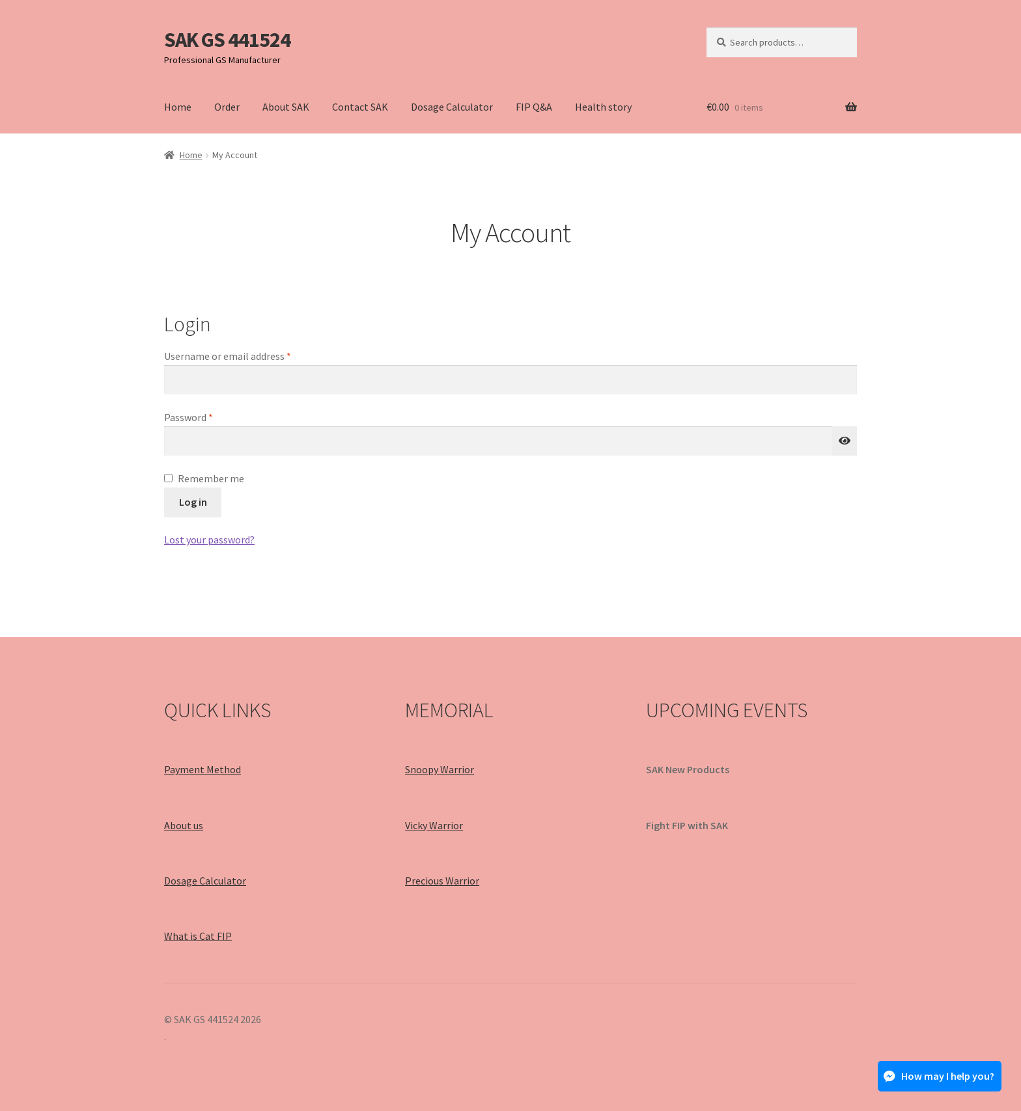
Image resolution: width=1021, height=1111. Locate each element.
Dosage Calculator (452, 106)
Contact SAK (360, 106)
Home (177, 106)
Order (227, 106)
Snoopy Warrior (439, 769)
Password (207, 416)
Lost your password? (209, 539)
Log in (193, 501)
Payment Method (202, 769)
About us (183, 825)
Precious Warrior (442, 880)
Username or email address (246, 355)
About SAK (285, 106)
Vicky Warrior (434, 825)
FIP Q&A (534, 106)
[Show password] (844, 441)
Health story (603, 106)
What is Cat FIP (198, 935)
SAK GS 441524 (227, 40)
